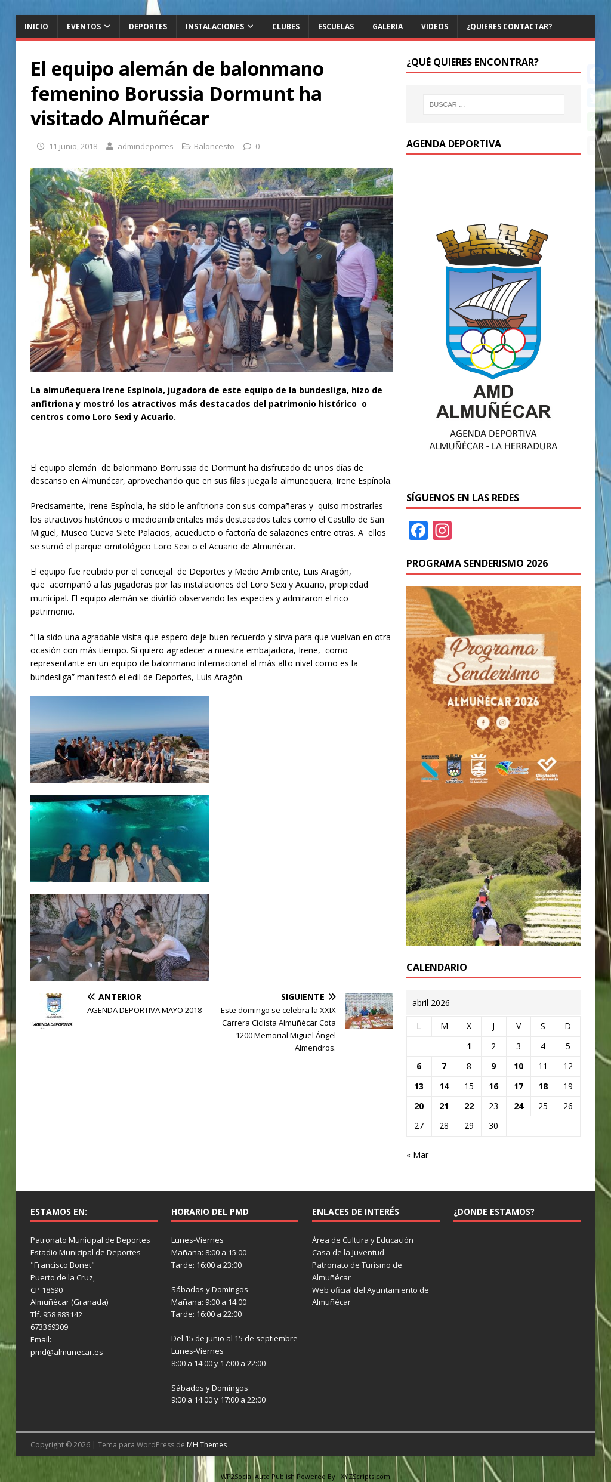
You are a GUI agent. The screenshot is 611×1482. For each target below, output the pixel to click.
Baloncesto (214, 146)
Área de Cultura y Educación (362, 1239)
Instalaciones (215, 26)
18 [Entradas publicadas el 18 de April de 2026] (543, 1086)
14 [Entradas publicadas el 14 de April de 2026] (444, 1086)
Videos (434, 26)
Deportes (148, 26)
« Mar (417, 1154)
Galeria (387, 26)
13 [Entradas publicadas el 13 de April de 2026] (419, 1086)
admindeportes (146, 146)
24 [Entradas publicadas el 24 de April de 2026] (518, 1106)
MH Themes (207, 1445)
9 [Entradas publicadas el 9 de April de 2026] (493, 1066)
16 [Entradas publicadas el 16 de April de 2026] (493, 1086)
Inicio (36, 26)
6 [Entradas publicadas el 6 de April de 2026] (418, 1066)
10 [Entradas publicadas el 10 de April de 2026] (518, 1066)
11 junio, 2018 (73, 146)
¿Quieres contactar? (509, 26)
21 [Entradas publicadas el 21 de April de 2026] (444, 1106)
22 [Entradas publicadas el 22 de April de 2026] (469, 1106)
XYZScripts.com (365, 1476)
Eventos (84, 26)
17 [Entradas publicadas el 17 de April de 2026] (518, 1086)
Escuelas (336, 26)
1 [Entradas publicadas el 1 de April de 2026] (469, 1046)
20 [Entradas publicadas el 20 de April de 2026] (419, 1106)
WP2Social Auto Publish (258, 1476)
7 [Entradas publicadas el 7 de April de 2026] (444, 1066)
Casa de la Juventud (348, 1252)
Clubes (286, 26)
